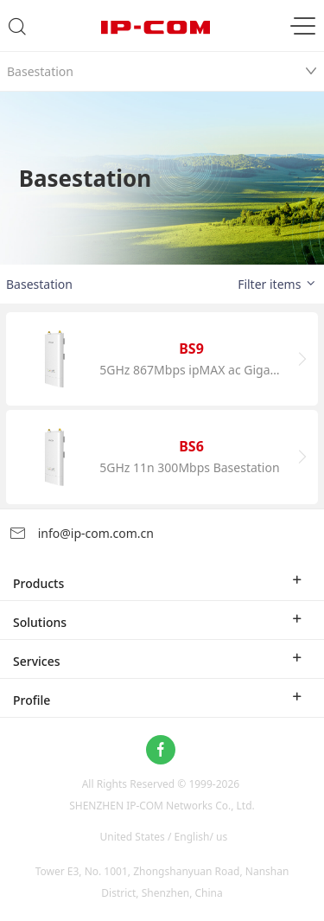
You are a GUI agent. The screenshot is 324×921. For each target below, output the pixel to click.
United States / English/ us (163, 836)
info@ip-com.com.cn (81, 533)
